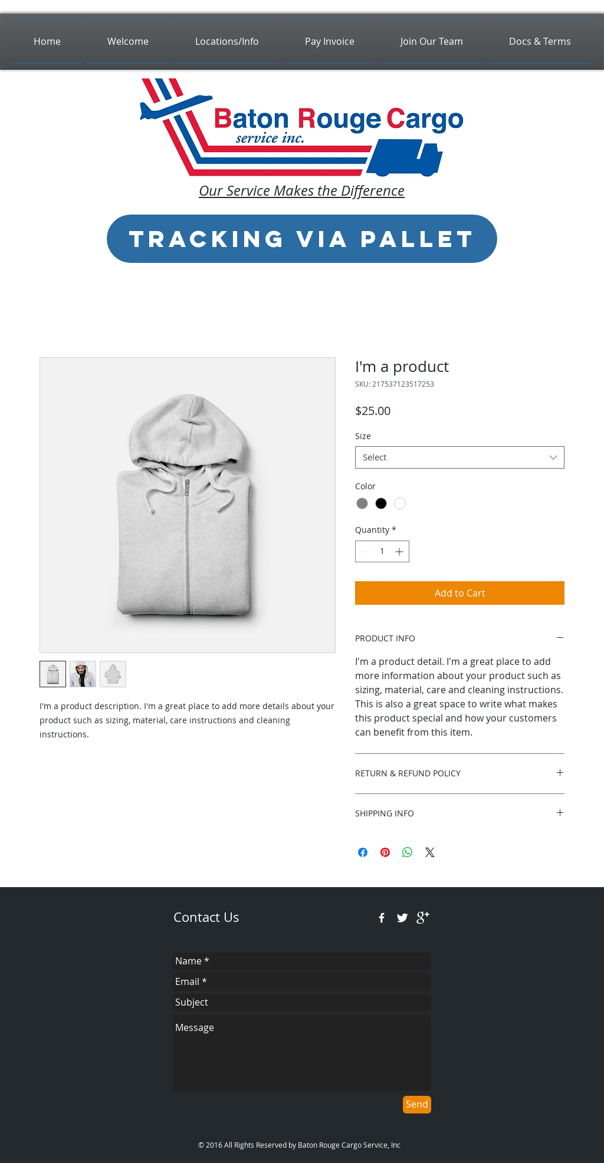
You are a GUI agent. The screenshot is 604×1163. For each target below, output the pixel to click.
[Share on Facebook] (363, 852)
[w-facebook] (381, 917)
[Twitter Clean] (402, 917)
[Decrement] (364, 551)
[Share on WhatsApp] (408, 852)
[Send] (417, 1104)
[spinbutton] (382, 551)
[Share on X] (430, 852)
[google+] (422, 917)
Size (363, 436)
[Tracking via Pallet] (302, 239)
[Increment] (400, 551)
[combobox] (459, 457)
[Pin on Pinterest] (385, 852)
